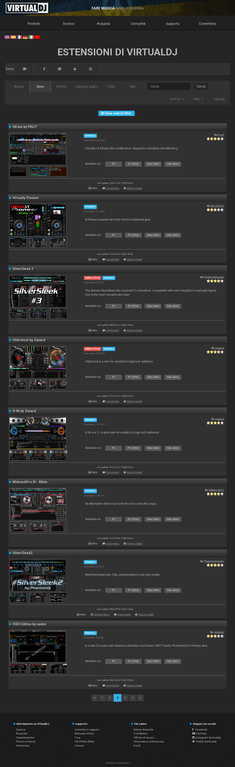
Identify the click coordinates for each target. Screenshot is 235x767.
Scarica (68, 23)
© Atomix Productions (117, 762)
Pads (111, 86)
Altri (133, 86)
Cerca (201, 86)
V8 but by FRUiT (25, 127)
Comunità (138, 23)
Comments (112, 188)
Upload (219, 99)
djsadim (219, 632)
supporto (173, 23)
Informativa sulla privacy (149, 741)
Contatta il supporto (87, 729)
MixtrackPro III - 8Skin (30, 482)
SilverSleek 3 (23, 269)
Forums (79, 745)
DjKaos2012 (216, 490)
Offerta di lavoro (144, 737)
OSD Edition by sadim (29, 624)
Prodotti (34, 23)
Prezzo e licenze (26, 741)
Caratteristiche (25, 737)
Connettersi (207, 23)
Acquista (103, 23)
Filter (198, 99)
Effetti (61, 86)
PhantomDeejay (214, 277)
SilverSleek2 (22, 553)
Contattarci (141, 733)
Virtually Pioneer (26, 198)
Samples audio (87, 86)
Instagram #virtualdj (206, 737)
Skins (40, 86)
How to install (134, 188)
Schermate (22, 745)
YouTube (199, 733)
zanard (219, 348)
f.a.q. (78, 737)
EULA (137, 745)
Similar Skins (101, 614)
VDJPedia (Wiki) (84, 741)
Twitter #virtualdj (204, 741)
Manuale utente (84, 733)
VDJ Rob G (217, 205)
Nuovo (19, 86)
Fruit (221, 134)
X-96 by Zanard (24, 411)
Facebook (199, 729)
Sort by (177, 99)
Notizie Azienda (143, 729)
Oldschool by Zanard (29, 340)
